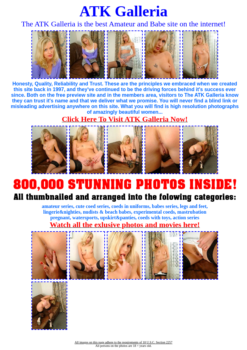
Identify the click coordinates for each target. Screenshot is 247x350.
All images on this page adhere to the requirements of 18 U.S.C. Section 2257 (123, 342)
